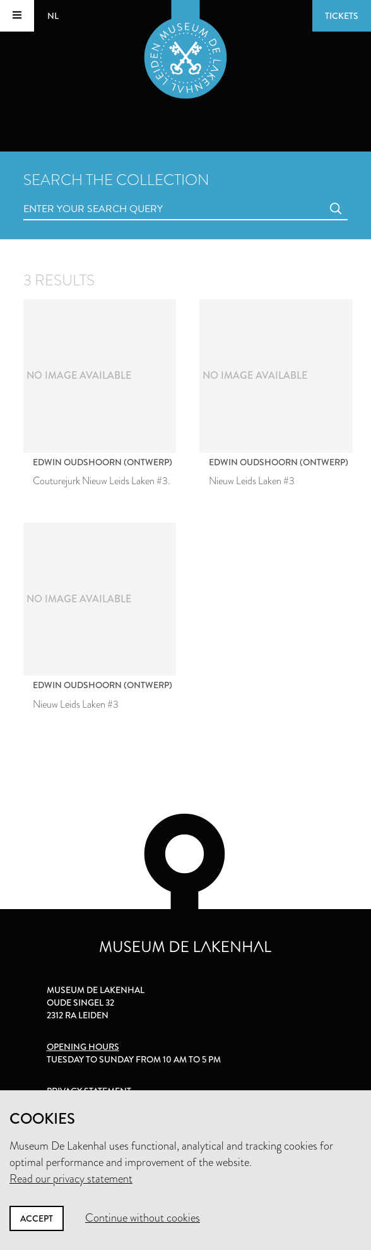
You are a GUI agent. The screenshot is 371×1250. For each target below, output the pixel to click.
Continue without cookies (142, 1218)
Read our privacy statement (70, 1178)
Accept (36, 1218)
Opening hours (83, 1046)
